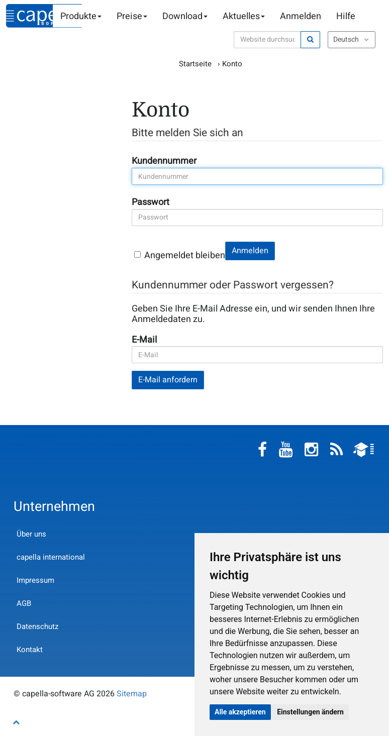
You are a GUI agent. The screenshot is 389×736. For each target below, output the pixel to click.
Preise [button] (132, 16)
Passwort (146, 202)
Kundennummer (160, 161)
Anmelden (300, 16)
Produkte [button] (81, 16)
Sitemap (132, 694)
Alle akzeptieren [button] (240, 712)
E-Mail (144, 340)
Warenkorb (370, 16)
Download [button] (185, 16)
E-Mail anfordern (168, 380)
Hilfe (345, 16)
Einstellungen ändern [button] (310, 712)
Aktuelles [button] (244, 16)
